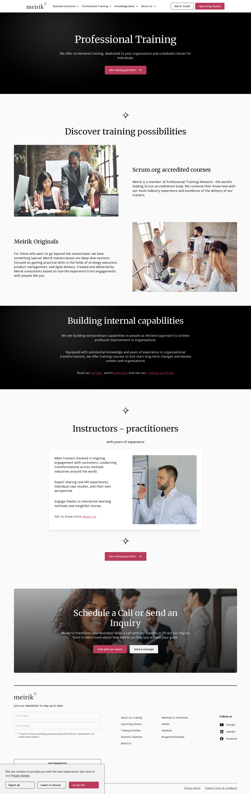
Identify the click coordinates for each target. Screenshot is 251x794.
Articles (166, 726)
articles (96, 373)
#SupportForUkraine (173, 739)
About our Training (131, 719)
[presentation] (40, 750)
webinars (121, 373)
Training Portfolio (131, 732)
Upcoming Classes (131, 726)
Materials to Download (175, 719)
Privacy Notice (192, 790)
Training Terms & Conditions (221, 790)
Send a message (144, 651)
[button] (66, 6)
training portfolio (160, 373)
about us (89, 516)
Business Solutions (131, 739)
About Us (126, 745)
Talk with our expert (110, 651)
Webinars (167, 732)
